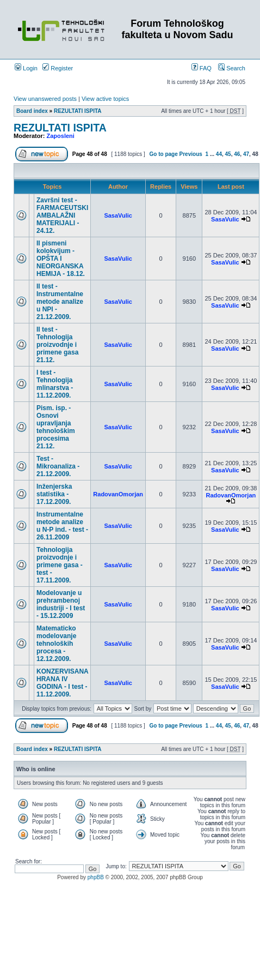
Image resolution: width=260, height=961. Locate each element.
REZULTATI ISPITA (78, 111)
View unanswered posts (45, 98)
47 (246, 154)
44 (219, 154)
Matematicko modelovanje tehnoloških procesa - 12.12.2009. (56, 643)
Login (26, 68)
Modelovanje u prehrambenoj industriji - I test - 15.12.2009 (60, 604)
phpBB (96, 877)
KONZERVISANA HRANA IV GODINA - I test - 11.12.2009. (62, 683)
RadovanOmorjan (118, 494)
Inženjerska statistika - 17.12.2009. (54, 494)
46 (237, 154)
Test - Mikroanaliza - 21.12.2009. (57, 466)
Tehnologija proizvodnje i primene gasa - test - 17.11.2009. (59, 565)
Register (57, 68)
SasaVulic (118, 215)
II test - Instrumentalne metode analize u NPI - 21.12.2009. (59, 302)
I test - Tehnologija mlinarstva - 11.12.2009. (54, 384)
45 (228, 154)
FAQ (201, 68)
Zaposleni (61, 136)
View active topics (105, 98)
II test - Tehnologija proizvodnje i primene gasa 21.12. (57, 345)
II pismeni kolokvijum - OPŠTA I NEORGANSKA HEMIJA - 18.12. (60, 258)
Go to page (164, 154)
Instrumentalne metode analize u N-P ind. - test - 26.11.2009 (62, 525)
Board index (32, 111)
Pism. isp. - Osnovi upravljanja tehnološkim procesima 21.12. (55, 427)
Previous (190, 154)
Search (231, 68)
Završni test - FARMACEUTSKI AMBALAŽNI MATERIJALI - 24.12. (62, 215)
